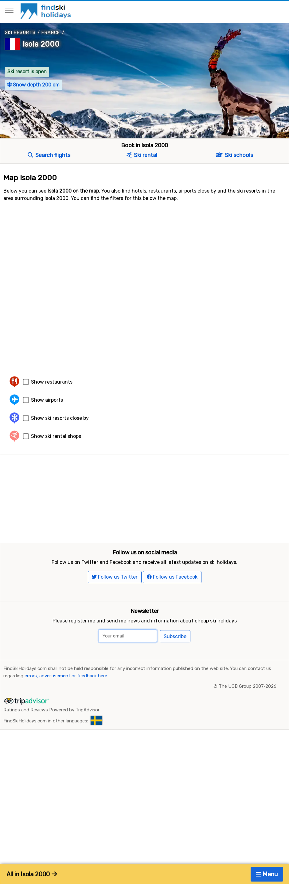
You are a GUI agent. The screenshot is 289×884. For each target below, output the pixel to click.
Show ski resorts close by (60, 418)
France (50, 32)
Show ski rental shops (56, 436)
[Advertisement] (144, 497)
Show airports (47, 400)
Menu (267, 874)
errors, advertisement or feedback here (66, 676)
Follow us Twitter (115, 577)
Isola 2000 (41, 44)
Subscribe (175, 637)
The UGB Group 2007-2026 (247, 686)
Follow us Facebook (172, 577)
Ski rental (141, 155)
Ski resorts (20, 32)
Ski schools (234, 155)
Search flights (49, 155)
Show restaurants (51, 382)
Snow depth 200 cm (33, 85)
